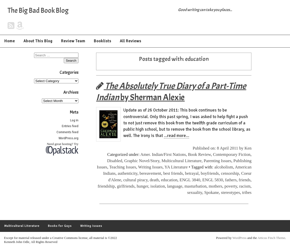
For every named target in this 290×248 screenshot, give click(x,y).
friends (245, 180)
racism (244, 186)
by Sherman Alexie (171, 91)
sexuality (194, 192)
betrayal (192, 173)
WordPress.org (68, 138)
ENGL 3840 (190, 180)
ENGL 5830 (212, 180)
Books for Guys (60, 226)
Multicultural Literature (181, 160)
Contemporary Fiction (232, 154)
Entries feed (70, 126)
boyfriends (210, 173)
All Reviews (130, 41)
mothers (215, 186)
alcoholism (223, 167)
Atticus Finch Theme (271, 238)
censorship (230, 173)
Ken (247, 148)
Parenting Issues (217, 160)
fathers (231, 180)
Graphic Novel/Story (141, 160)
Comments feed (67, 132)
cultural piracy (135, 180)
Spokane (211, 192)
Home (9, 41)
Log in (74, 120)
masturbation (195, 186)
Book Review (199, 154)
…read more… (176, 135)
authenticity (127, 173)
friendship (106, 186)
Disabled (114, 160)
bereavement (150, 173)
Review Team (73, 41)
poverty (230, 186)
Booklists (102, 41)
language (174, 186)
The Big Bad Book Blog (38, 10)
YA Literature (176, 167)
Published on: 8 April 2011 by (218, 148)
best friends (173, 173)
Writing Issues (150, 167)
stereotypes (230, 192)
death (154, 180)
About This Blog (37, 41)
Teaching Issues (122, 167)
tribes (246, 192)
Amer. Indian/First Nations (163, 154)
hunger (142, 186)
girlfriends (126, 186)
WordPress (240, 238)
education (169, 180)
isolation (157, 186)
